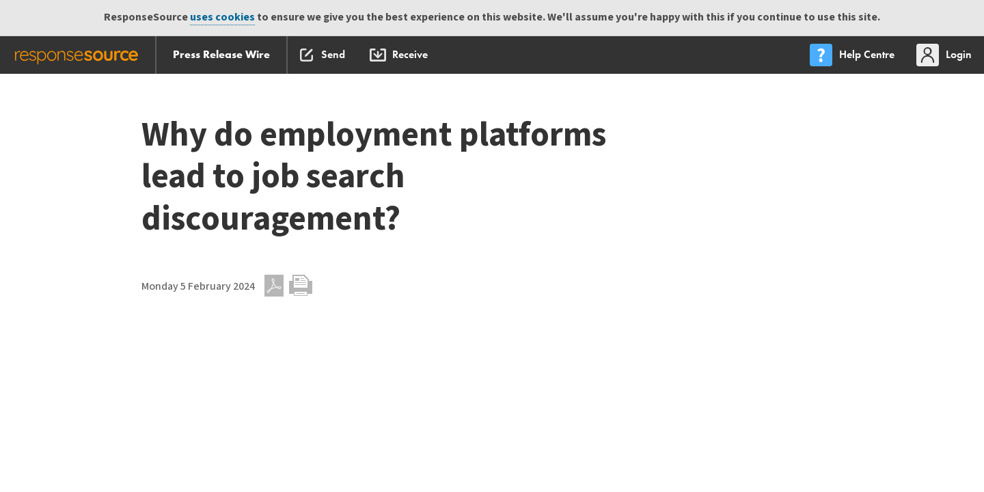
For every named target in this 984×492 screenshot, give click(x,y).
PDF (274, 286)
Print (300, 286)
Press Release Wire (221, 54)
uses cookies (222, 17)
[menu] (853, 55)
